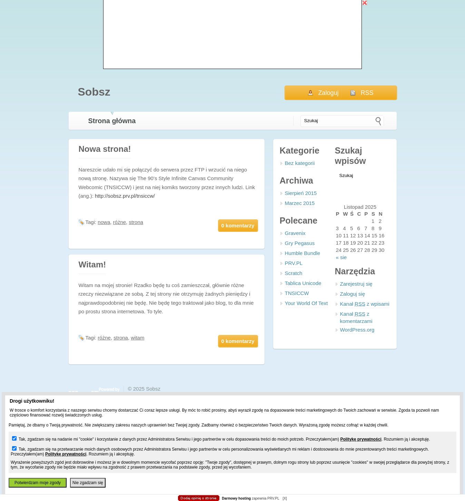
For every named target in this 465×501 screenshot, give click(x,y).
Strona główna (112, 121)
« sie (341, 257)
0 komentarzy (238, 225)
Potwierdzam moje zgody (37, 482)
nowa (104, 222)
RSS (367, 92)
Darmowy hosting (236, 498)
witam (137, 338)
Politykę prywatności (360, 439)
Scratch (294, 273)
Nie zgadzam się (87, 482)
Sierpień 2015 (301, 193)
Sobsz (94, 92)
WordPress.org (357, 330)
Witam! (92, 264)
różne (119, 222)
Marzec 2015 (300, 203)
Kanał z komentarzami (356, 317)
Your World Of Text (306, 303)
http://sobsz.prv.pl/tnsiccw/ (125, 196)
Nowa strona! (105, 149)
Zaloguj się (352, 294)
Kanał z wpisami (364, 304)
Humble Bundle (302, 253)
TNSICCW (297, 293)
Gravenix (295, 233)
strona (136, 222)
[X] (285, 498)
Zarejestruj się (356, 284)
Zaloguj (328, 92)
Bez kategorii (300, 163)
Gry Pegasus (300, 243)
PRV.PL (294, 263)
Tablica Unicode (303, 283)
